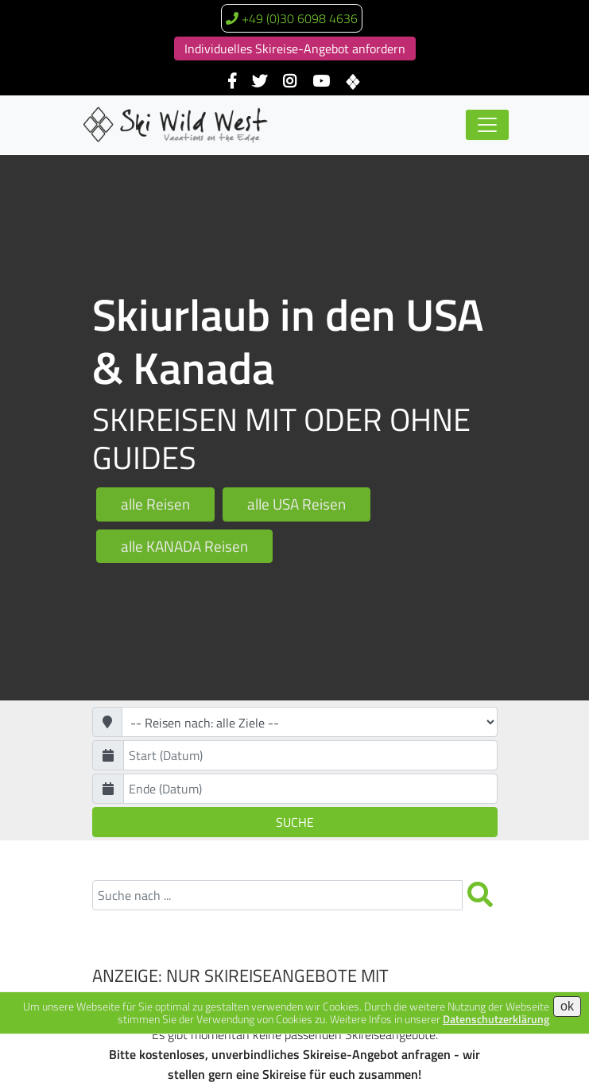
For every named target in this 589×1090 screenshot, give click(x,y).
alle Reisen (155, 503)
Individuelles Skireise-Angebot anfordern (294, 48)
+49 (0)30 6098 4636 (300, 18)
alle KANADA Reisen (184, 545)
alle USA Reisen (296, 503)
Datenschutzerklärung (496, 1018)
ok (567, 1006)
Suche (295, 822)
